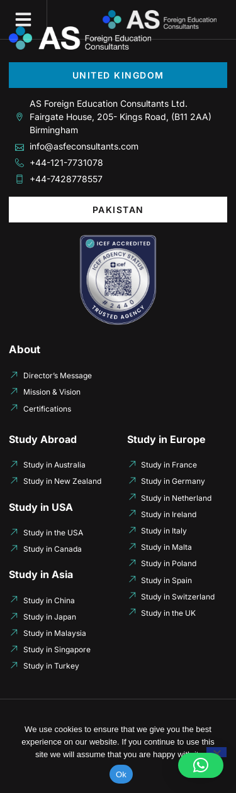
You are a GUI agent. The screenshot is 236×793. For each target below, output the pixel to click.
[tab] (118, 75)
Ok (121, 774)
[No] (216, 752)
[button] (23, 19)
